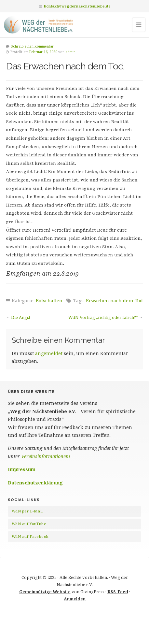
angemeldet (48, 353)
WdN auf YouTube (29, 523)
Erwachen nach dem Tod (114, 300)
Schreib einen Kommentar (32, 46)
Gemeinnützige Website (45, 592)
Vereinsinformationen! (45, 456)
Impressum (21, 469)
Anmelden (75, 599)
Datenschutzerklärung (35, 483)
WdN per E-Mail (27, 511)
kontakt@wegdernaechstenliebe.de (77, 6)
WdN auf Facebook (30, 536)
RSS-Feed (117, 592)
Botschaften (49, 300)
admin (70, 52)
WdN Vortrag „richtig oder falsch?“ (103, 317)
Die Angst (20, 317)
